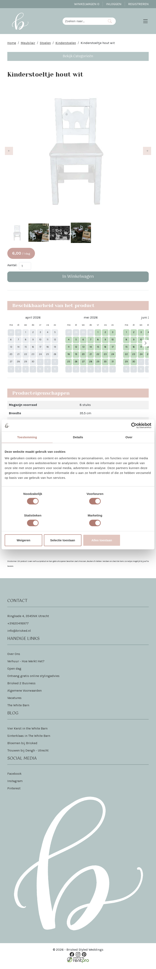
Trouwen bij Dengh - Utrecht (28, 753)
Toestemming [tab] (27, 448)
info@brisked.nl (19, 633)
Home (11, 45)
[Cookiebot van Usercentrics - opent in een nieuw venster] (133, 436)
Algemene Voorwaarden (24, 693)
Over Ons (13, 656)
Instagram (15, 784)
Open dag (14, 671)
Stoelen (45, 45)
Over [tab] (128, 448)
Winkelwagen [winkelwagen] (86, 4)
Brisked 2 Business (21, 686)
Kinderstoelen (65, 45)
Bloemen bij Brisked (22, 746)
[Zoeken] (111, 22)
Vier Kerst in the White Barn (27, 731)
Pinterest (14, 791)
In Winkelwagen (78, 279)
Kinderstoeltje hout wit (98, 45)
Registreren (138, 4)
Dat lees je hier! (92, 550)
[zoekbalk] (84, 22)
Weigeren (28, 529)
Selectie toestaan (78, 529)
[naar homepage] (21, 22)
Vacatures (14, 700)
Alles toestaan (127, 529)
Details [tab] (78, 448)
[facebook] (72, 957)
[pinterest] (84, 957)
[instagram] (78, 957)
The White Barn (18, 708)
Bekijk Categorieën (78, 58)
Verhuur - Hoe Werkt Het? (25, 664)
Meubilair (28, 45)
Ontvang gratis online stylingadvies (33, 678)
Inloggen (113, 4)
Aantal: (12, 267)
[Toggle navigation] (145, 22)
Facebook (14, 776)
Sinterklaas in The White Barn (28, 738)
